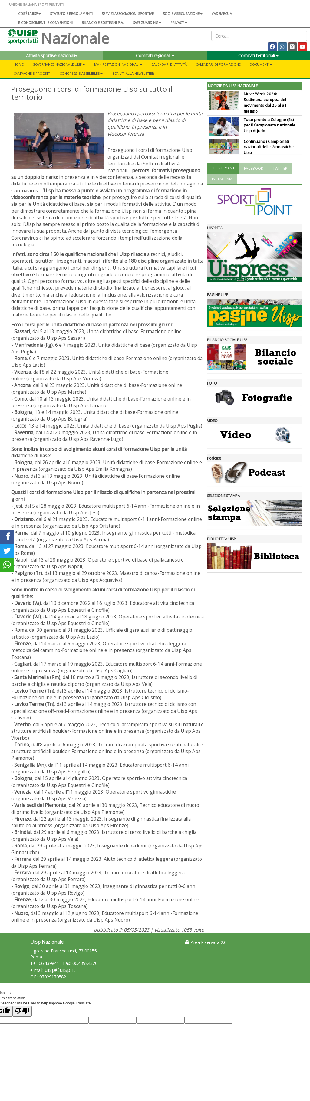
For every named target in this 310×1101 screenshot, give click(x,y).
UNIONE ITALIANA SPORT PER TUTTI (36, 4)
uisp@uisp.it (60, 969)
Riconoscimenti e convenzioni (45, 22)
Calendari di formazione (218, 64)
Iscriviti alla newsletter (133, 73)
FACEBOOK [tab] (253, 168)
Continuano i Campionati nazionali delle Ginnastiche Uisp (269, 147)
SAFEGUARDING (147, 22)
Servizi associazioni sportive (128, 13)
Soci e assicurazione (183, 13)
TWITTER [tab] (280, 168)
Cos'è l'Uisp (29, 13)
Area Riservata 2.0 (205, 942)
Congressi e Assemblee (81, 73)
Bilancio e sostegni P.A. (103, 22)
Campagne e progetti (32, 73)
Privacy (178, 22)
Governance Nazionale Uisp (59, 64)
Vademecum (222, 13)
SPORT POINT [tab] (223, 168)
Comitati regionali (155, 55)
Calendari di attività (169, 64)
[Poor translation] (22, 1011)
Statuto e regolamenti (71, 13)
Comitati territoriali (258, 55)
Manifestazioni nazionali (118, 64)
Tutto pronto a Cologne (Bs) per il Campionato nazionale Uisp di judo (269, 125)
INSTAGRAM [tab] (222, 179)
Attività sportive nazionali (52, 55)
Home (19, 64)
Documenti (261, 64)
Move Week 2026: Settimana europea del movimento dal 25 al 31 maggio (265, 102)
